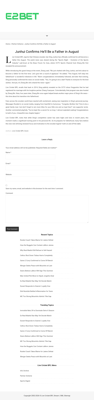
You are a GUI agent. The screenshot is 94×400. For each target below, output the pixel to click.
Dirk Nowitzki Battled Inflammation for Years (36, 291)
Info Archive (24, 371)
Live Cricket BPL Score (20, 131)
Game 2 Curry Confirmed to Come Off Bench (36, 261)
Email (8, 163)
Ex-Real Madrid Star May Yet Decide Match (35, 281)
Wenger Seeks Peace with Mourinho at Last (36, 266)
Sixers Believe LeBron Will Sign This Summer (36, 271)
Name (8, 152)
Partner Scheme (17, 44)
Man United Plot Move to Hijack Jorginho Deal (37, 276)
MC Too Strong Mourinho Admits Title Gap (35, 296)
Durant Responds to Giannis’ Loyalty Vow (35, 286)
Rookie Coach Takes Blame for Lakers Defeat (36, 240)
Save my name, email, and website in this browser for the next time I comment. (35, 189)
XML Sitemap (65, 396)
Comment (9, 193)
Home (8, 44)
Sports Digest (25, 381)
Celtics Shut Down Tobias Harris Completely (36, 255)
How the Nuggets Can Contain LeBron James (36, 245)
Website (9, 175)
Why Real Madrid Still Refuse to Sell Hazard (36, 250)
